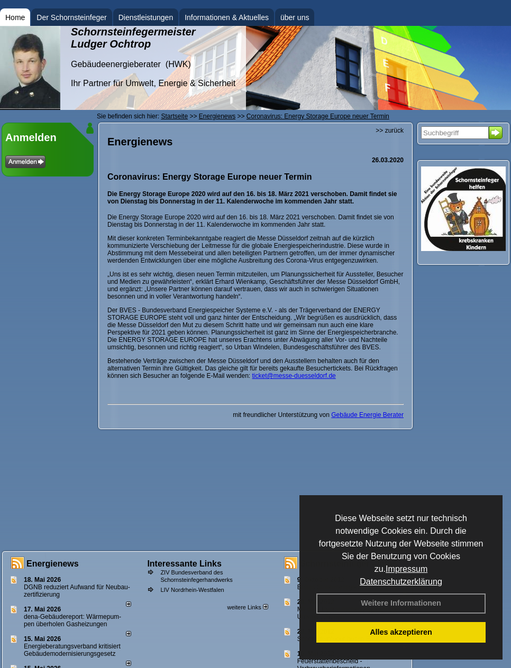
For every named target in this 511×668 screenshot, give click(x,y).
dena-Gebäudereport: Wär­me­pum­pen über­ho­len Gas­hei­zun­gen (72, 620)
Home (15, 17)
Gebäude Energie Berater (367, 415)
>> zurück (390, 130)
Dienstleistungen (146, 17)
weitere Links (247, 607)
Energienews (52, 563)
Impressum (406, 568)
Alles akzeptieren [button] (401, 632)
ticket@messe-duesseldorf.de (294, 375)
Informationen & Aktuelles (227, 17)
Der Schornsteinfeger (71, 17)
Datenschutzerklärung (401, 581)
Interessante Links (184, 563)
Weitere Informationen (401, 603)
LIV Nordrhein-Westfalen (192, 590)
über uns (294, 17)
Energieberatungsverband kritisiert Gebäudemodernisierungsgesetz (72, 650)
